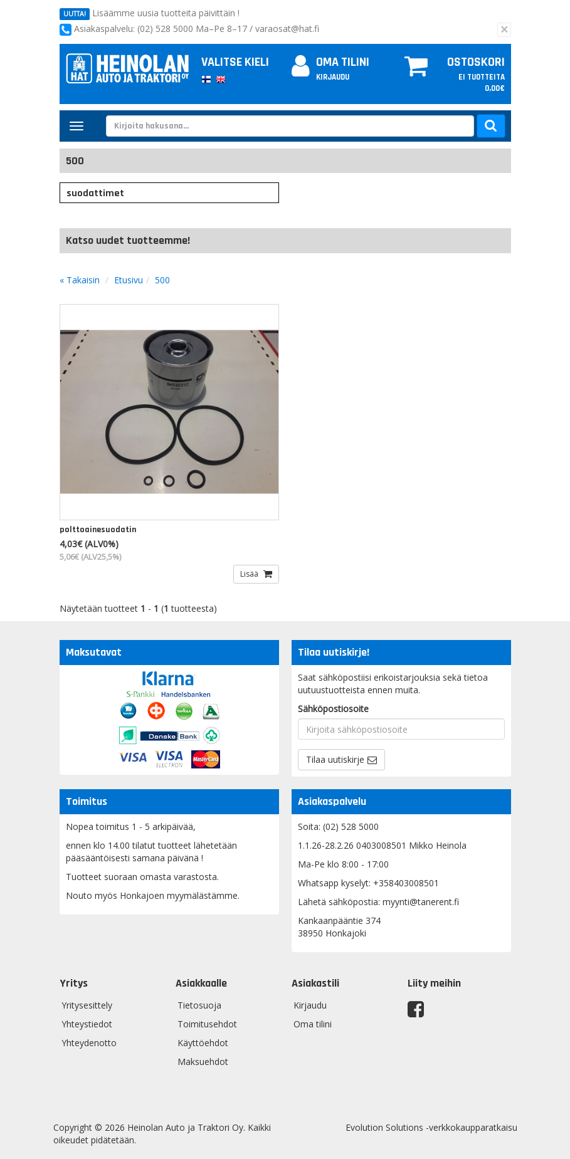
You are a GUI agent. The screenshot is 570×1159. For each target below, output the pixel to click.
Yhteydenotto (89, 1043)
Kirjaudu (332, 77)
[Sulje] (504, 30)
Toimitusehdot (207, 1024)
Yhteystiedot (86, 1024)
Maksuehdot (202, 1061)
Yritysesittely (86, 1005)
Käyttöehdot (202, 1043)
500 (162, 280)
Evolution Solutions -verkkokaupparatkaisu (431, 1127)
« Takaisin (80, 280)
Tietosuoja (199, 1005)
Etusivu (128, 280)
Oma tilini (330, 62)
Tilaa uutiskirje (335, 759)
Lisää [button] (250, 574)
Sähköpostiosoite (333, 709)
